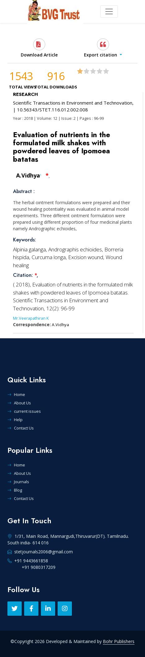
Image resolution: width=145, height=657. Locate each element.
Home (16, 394)
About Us (19, 403)
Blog (14, 490)
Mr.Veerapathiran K (31, 318)
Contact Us (20, 428)
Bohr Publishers (118, 641)
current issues (24, 411)
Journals (18, 481)
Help (15, 419)
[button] (103, 48)
